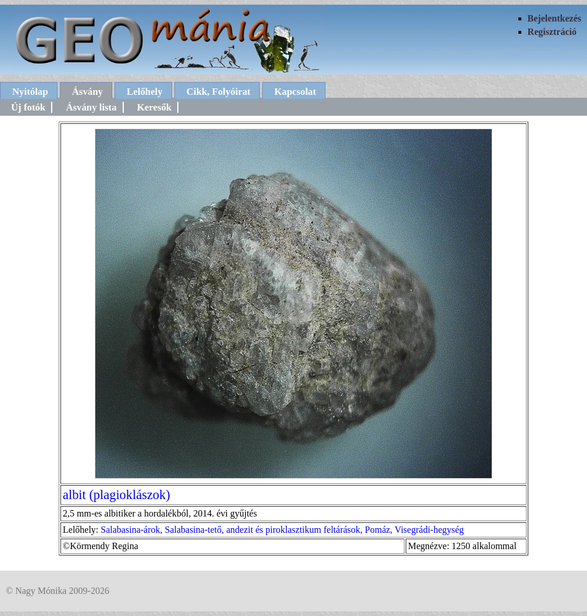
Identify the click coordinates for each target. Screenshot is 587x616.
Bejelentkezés (554, 18)
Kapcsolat (295, 91)
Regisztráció (552, 32)
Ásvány (87, 91)
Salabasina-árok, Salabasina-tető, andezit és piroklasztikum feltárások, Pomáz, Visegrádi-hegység (282, 530)
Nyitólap (30, 91)
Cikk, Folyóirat (218, 91)
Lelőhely (145, 91)
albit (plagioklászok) (116, 494)
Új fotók (28, 107)
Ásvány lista (91, 107)
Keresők (154, 107)
